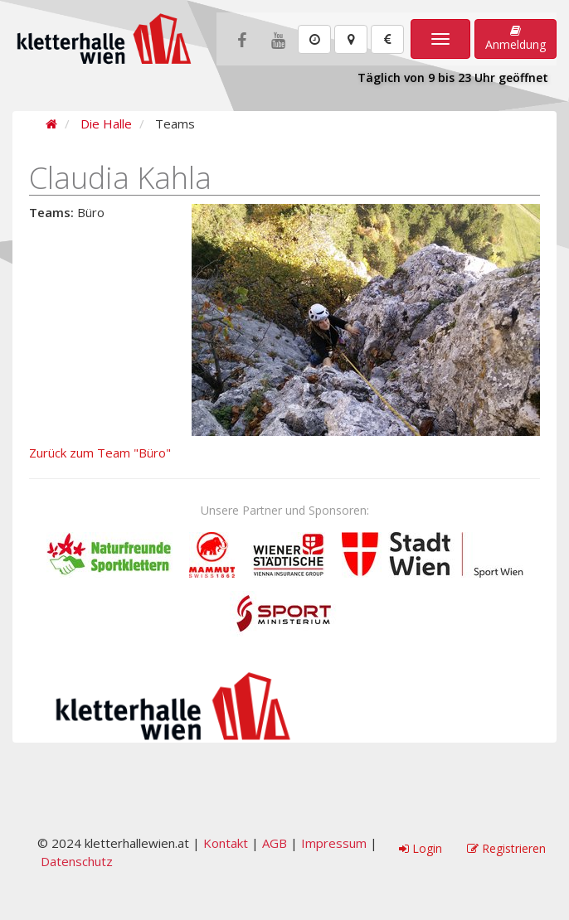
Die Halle (106, 123)
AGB (274, 843)
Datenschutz (77, 861)
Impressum (334, 843)
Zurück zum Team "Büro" (100, 452)
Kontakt (225, 843)
